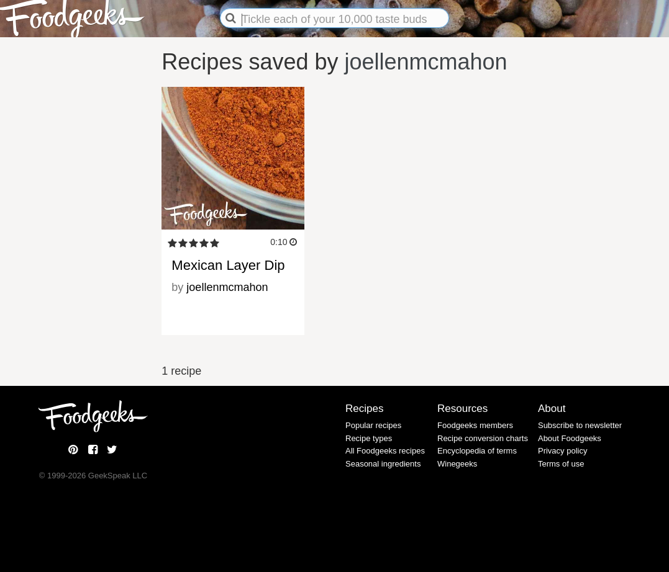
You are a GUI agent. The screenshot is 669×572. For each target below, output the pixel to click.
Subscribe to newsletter (580, 425)
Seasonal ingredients (383, 463)
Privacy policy (562, 450)
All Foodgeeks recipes (385, 450)
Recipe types (368, 438)
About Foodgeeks (569, 438)
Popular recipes (373, 425)
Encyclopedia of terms (477, 450)
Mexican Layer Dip (227, 265)
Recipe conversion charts (482, 438)
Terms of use (561, 463)
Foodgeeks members (475, 425)
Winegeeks (457, 463)
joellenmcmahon (426, 61)
